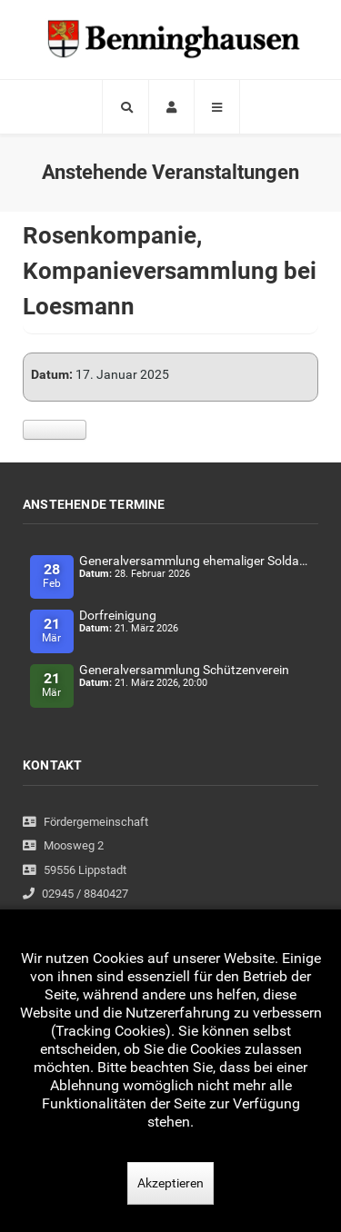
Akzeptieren (170, 1183)
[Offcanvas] (217, 107)
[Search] (125, 107)
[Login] (171, 107)
